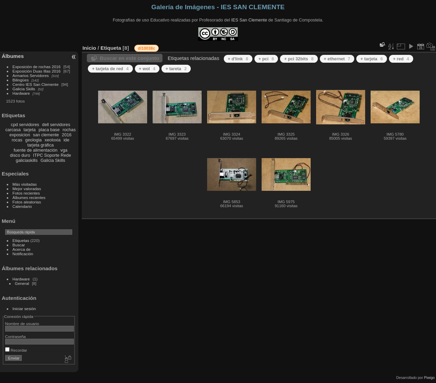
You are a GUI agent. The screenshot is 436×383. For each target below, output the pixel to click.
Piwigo (429, 378)
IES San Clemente (249, 19)
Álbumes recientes (29, 197)
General (22, 283)
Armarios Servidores (31, 75)
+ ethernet (337, 58)
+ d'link (238, 58)
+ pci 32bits (298, 58)
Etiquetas (21, 240)
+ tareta (176, 68)
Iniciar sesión (24, 308)
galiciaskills (26, 160)
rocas (17, 139)
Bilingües (21, 80)
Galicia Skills (24, 89)
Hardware (21, 93)
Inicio (89, 48)
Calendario (22, 206)
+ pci (266, 58)
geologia (33, 139)
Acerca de (22, 249)
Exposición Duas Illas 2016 (37, 71)
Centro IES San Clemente (36, 84)
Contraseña (15, 336)
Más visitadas (25, 184)
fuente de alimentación (36, 150)
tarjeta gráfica (40, 145)
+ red (401, 58)
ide (66, 139)
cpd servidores (25, 124)
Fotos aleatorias (27, 202)
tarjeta (30, 129)
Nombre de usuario (22, 323)
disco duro (20, 155)
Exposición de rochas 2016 (37, 66)
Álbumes (13, 56)
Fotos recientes (26, 193)
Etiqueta (110, 48)
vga (63, 150)
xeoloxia (53, 139)
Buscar (19, 245)
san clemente (46, 134)
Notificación (23, 253)
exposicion (20, 134)
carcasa (13, 129)
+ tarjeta (371, 58)
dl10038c (146, 48)
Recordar (16, 350)
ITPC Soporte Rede (52, 155)
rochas (69, 129)
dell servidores (56, 124)
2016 (67, 134)
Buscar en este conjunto (129, 58)
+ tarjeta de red (110, 68)
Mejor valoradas (27, 188)
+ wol (147, 68)
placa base (49, 129)
